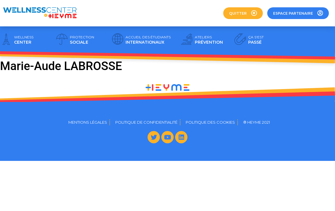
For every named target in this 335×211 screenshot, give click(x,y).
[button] (243, 13)
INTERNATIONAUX (148, 40)
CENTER (23, 40)
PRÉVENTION (209, 40)
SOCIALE (82, 40)
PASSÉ (256, 40)
